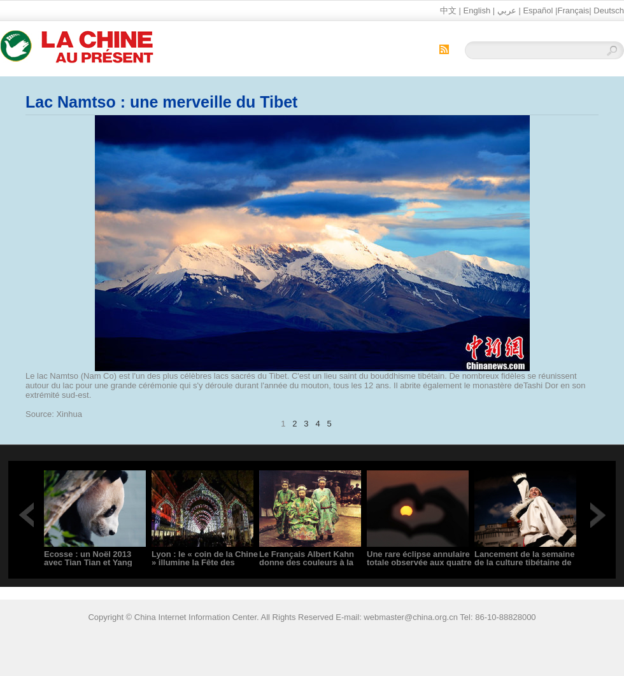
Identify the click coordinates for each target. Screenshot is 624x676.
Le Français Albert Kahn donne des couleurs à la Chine (306, 562)
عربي (506, 10)
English (477, 10)
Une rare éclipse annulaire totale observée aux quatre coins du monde (419, 562)
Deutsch (608, 10)
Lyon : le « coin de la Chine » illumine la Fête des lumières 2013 (205, 562)
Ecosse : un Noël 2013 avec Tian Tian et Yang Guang (88, 562)
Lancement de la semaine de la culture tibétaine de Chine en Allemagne (524, 562)
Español (538, 10)
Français (573, 10)
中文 (448, 10)
